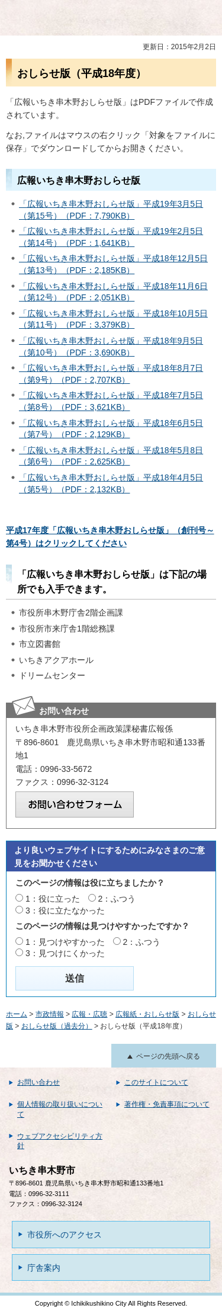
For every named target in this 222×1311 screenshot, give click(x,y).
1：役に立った (52, 898)
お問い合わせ (38, 1082)
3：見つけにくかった (65, 953)
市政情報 (50, 1014)
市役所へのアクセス (64, 1234)
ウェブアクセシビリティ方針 (59, 1141)
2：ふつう (117, 898)
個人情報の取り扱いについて (59, 1109)
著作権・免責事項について (167, 1104)
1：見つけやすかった (65, 942)
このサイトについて (156, 1082)
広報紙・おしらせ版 (147, 1014)
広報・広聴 (89, 1014)
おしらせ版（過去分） (56, 1026)
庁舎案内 (43, 1267)
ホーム (16, 1014)
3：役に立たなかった (65, 910)
